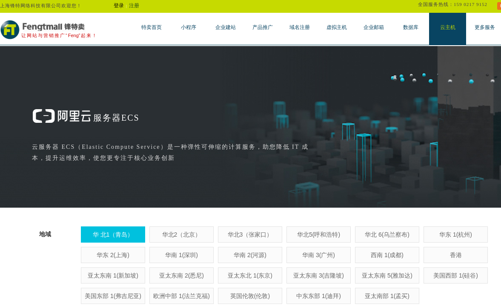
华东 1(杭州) (455, 234)
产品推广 (262, 27)
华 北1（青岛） (113, 234)
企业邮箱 (374, 27)
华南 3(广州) (318, 255)
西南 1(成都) (387, 255)
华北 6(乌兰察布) (387, 234)
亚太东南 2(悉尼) (181, 275)
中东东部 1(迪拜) (318, 296)
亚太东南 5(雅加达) (387, 275)
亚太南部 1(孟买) (387, 296)
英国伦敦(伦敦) (250, 296)
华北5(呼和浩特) (318, 234)
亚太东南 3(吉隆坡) (318, 275)
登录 (119, 6)
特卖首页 (151, 27)
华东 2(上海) (113, 255)
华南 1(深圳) (181, 255)
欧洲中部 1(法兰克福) (181, 296)
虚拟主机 (336, 27)
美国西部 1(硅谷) (455, 275)
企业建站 (225, 27)
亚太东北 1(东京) (250, 275)
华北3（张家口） (250, 234)
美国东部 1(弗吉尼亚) (113, 296)
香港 (456, 255)
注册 (134, 6)
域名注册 (299, 27)
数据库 (410, 27)
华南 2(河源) (250, 255)
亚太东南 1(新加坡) (113, 275)
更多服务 (485, 27)
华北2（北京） (181, 234)
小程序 (188, 27)
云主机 (447, 27)
